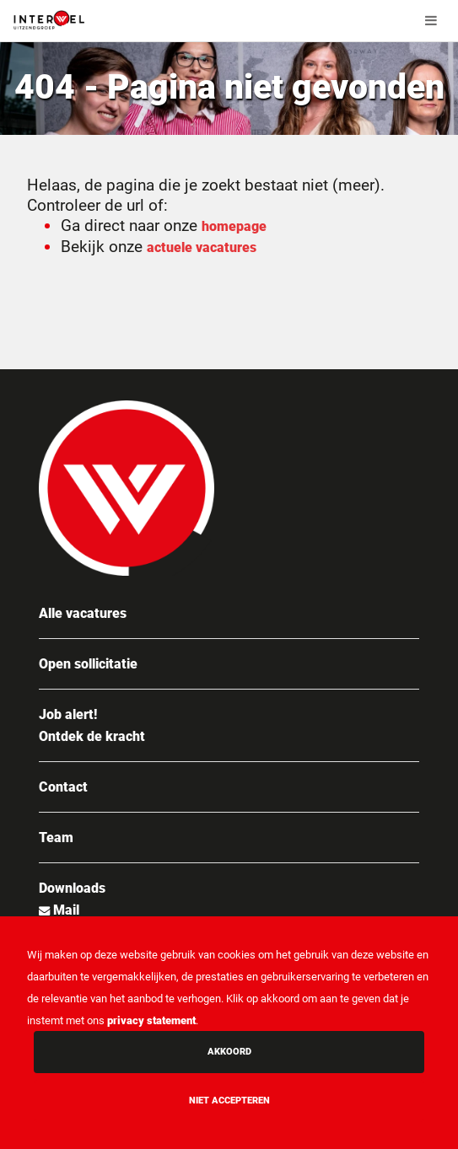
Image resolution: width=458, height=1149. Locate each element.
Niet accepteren (229, 1100)
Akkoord (229, 1051)
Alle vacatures (83, 613)
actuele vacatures (201, 247)
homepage (234, 226)
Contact (63, 787)
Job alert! (68, 714)
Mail (64, 910)
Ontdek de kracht (92, 736)
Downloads (72, 888)
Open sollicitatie (88, 664)
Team (56, 838)
